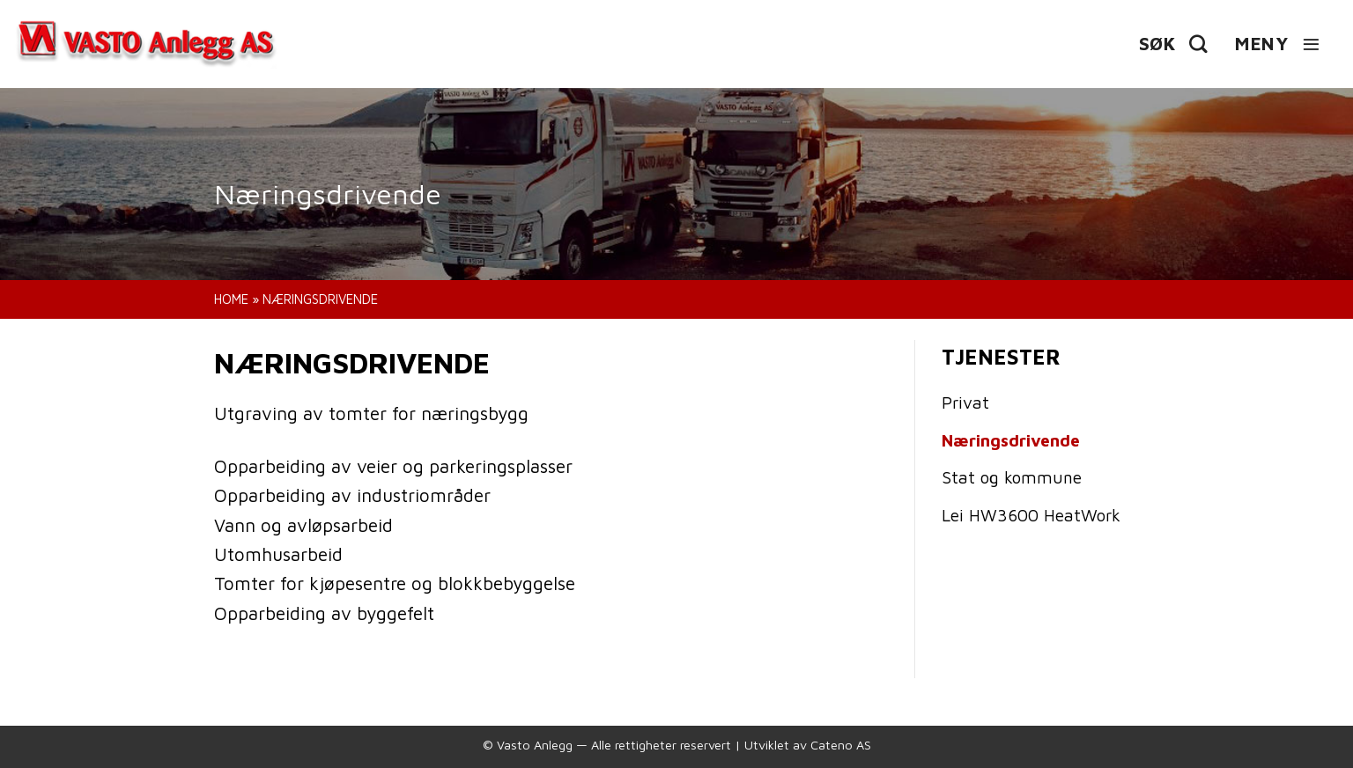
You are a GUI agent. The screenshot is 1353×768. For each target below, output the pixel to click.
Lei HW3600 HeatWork (1031, 515)
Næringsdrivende (1011, 440)
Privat (965, 402)
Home (231, 299)
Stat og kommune (1012, 477)
